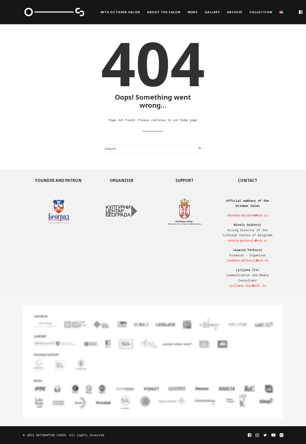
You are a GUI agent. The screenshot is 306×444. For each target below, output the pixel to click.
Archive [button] (234, 12)
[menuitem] (120, 12)
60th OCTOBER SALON (120, 12)
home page (188, 120)
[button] (301, 12)
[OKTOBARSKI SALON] (54, 12)
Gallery (212, 12)
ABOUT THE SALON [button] (164, 12)
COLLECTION (260, 12)
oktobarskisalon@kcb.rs (247, 215)
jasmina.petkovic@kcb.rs (247, 260)
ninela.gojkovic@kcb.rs (247, 240)
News (193, 12)
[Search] (153, 148)
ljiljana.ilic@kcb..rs (247, 285)
